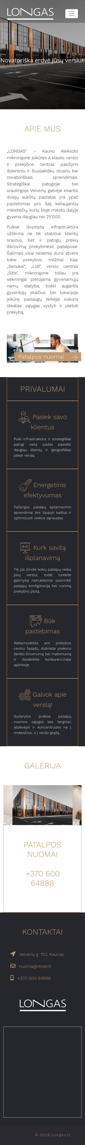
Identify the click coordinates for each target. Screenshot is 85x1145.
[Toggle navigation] (71, 13)
